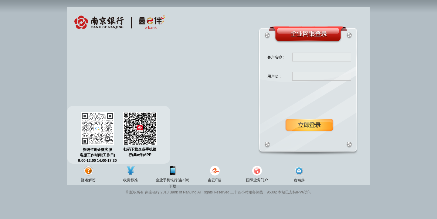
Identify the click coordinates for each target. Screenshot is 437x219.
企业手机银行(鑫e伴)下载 (172, 183)
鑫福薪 (299, 180)
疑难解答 (88, 180)
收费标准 (130, 180)
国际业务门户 (257, 180)
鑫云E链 (214, 180)
